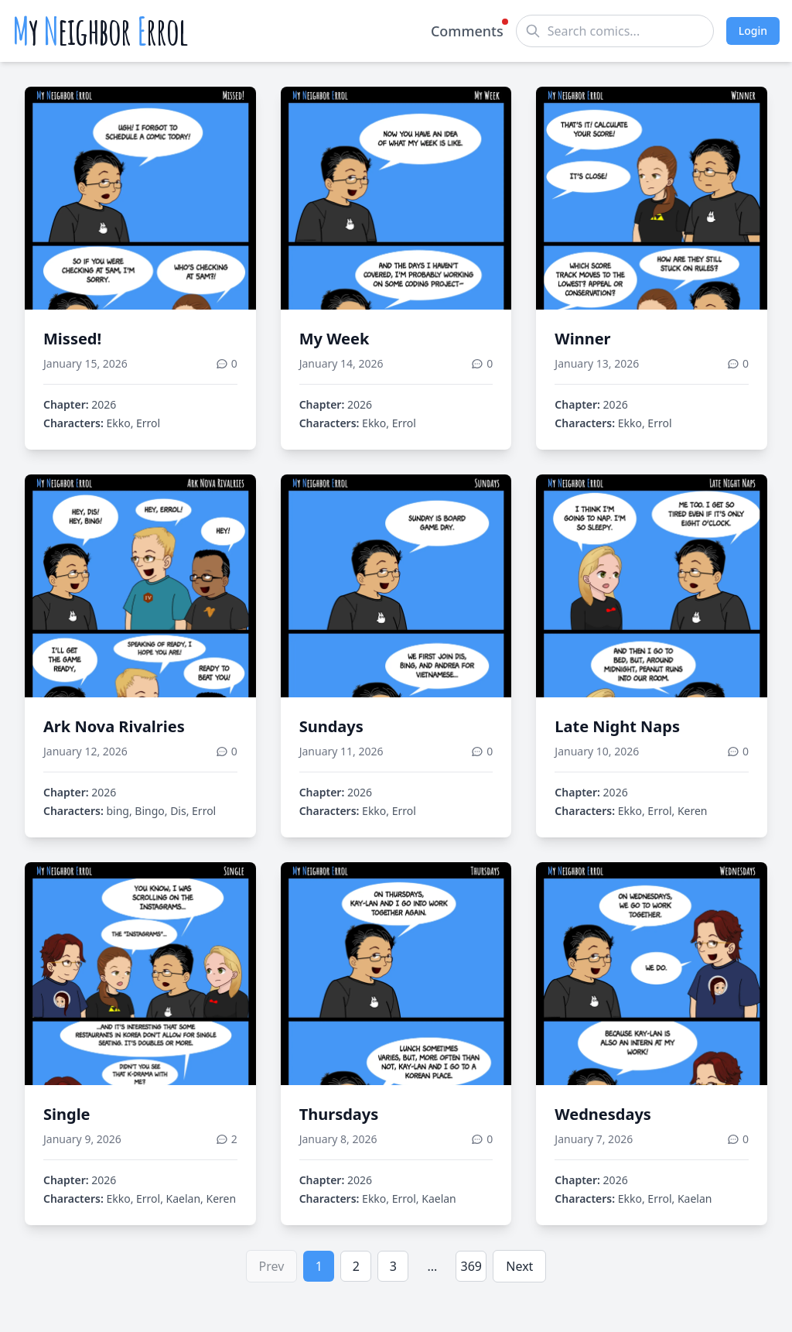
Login (753, 30)
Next (519, 1266)
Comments (467, 30)
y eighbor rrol (100, 31)
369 (471, 1266)
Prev (272, 1266)
